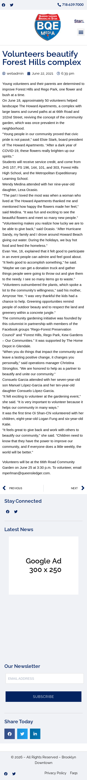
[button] (81, 32)
